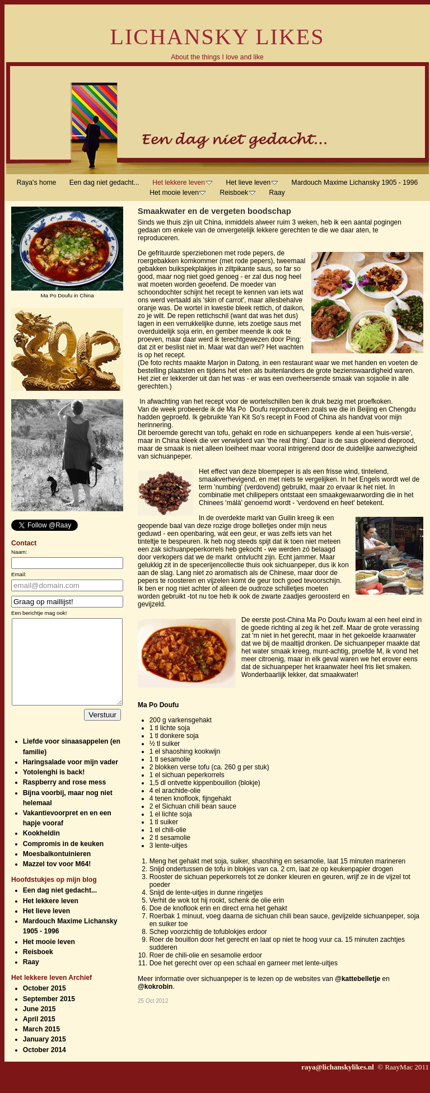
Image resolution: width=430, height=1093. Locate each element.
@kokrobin (155, 987)
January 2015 (44, 1056)
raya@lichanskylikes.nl (338, 1084)
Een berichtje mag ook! (39, 613)
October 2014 (44, 1067)
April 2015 (39, 1036)
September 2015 (49, 1016)
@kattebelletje (357, 979)
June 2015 (39, 1026)
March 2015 (41, 1046)
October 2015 (44, 1005)
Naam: (19, 552)
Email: (18, 574)
